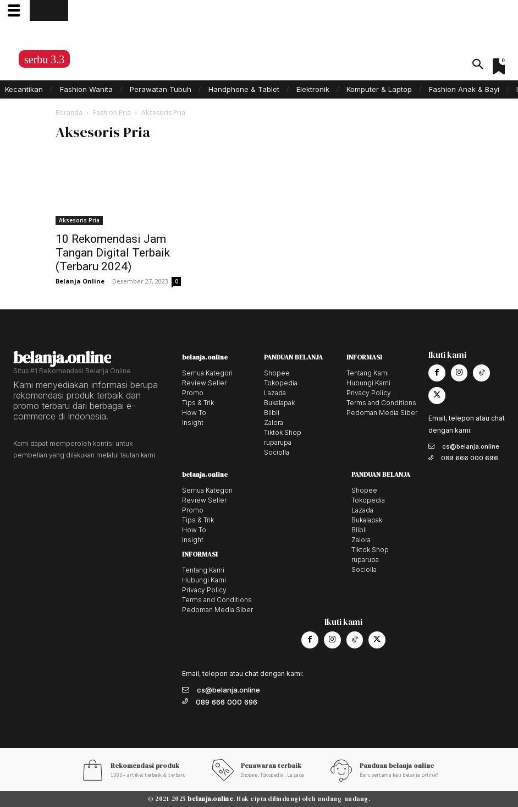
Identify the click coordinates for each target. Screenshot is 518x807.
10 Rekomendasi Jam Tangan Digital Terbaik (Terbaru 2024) (113, 252)
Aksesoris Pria (79, 220)
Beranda (69, 112)
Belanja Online (80, 281)
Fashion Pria (112, 112)
